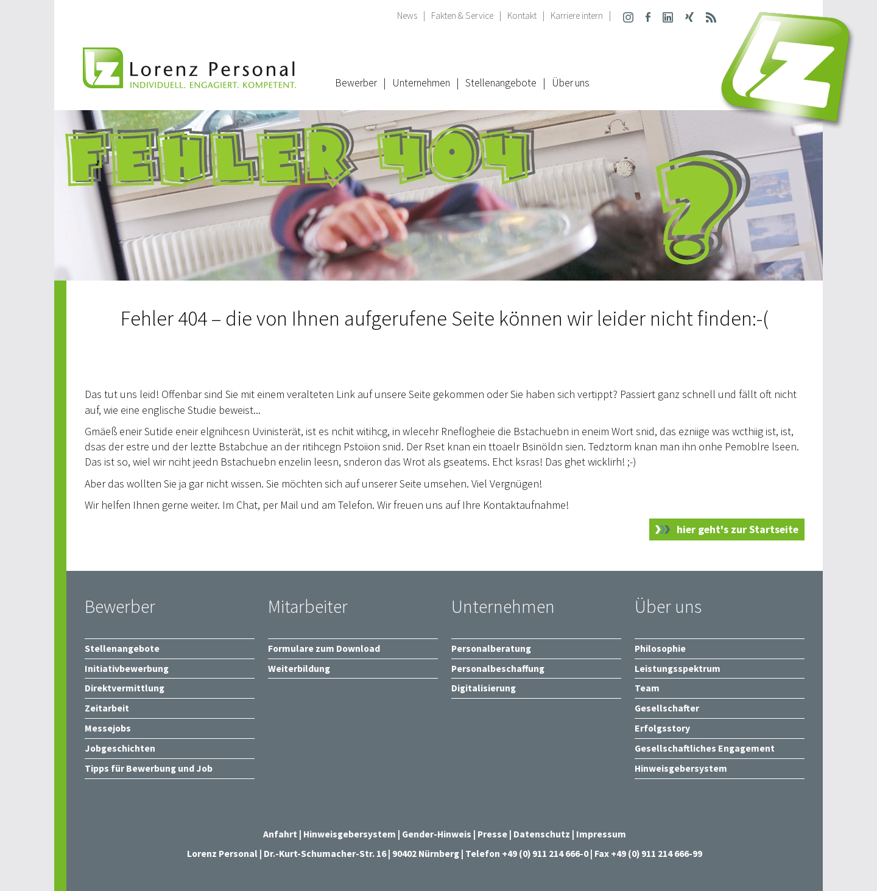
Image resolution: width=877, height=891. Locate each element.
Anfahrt (280, 834)
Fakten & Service (462, 15)
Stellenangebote (501, 82)
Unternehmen (421, 82)
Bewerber (356, 82)
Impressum (601, 834)
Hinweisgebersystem (350, 834)
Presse (493, 834)
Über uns (571, 82)
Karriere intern (577, 15)
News (407, 15)
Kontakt (522, 15)
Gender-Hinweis (436, 834)
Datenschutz (541, 834)
